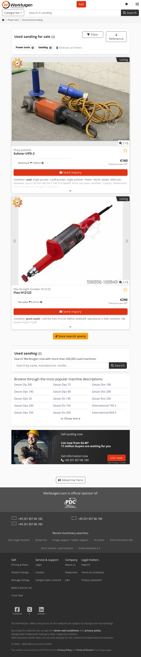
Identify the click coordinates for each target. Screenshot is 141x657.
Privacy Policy (65, 649)
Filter (92, 34)
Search (130, 13)
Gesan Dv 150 (62, 405)
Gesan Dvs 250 (101, 398)
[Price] (118, 162)
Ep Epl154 (41, 540)
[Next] (126, 101)
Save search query (70, 336)
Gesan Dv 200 (62, 412)
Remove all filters (69, 47)
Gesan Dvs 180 (101, 384)
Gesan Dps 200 (23, 405)
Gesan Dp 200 (23, 384)
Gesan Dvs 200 (101, 391)
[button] (137, 4)
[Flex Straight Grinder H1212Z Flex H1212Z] (70, 241)
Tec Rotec (99, 540)
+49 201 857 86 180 (30, 519)
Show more (70, 418)
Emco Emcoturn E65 (121, 540)
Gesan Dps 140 (23, 391)
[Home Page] (3, 19)
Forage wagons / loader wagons (70, 540)
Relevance (116, 37)
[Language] (132, 4)
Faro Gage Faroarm (19, 540)
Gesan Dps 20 (23, 398)
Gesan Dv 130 (62, 398)
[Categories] (13, 13)
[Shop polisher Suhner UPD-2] (70, 101)
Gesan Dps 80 (62, 391)
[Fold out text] (70, 190)
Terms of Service (84, 649)
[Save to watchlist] (125, 150)
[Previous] (14, 101)
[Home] (13, 19)
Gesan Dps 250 (23, 412)
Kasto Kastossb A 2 (89, 548)
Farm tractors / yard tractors (57, 548)
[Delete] (32, 48)
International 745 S (104, 405)
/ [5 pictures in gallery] (123, 143)
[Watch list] (126, 4)
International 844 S (104, 412)
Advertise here (70, 480)
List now (116, 458)
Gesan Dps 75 (62, 384)
